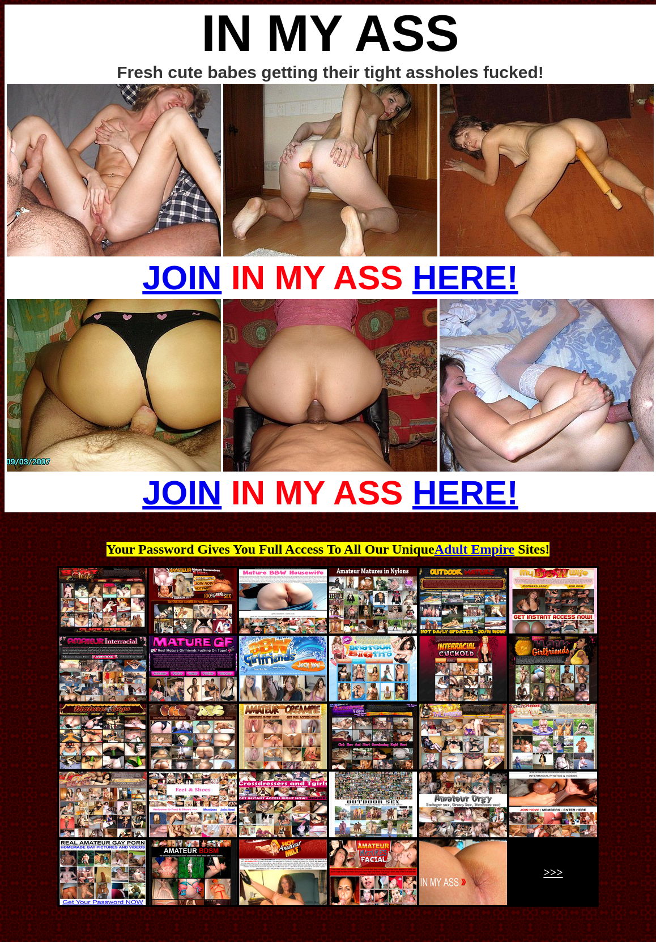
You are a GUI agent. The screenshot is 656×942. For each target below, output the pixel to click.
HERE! (465, 278)
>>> (553, 872)
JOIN (181, 278)
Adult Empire (475, 549)
